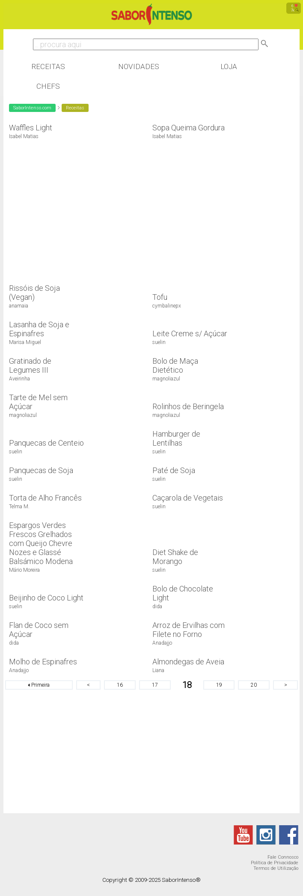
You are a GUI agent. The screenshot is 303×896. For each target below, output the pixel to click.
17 (155, 685)
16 (120, 685)
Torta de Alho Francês (45, 497)
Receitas (48, 66)
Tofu (159, 297)
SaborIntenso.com (32, 108)
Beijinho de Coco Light (46, 597)
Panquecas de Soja (41, 470)
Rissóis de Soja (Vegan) (34, 293)
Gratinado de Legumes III (30, 365)
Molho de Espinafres (43, 661)
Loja (228, 66)
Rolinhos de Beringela (188, 406)
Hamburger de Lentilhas (176, 438)
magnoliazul (166, 379)
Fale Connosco (282, 857)
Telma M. (19, 507)
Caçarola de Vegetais (187, 497)
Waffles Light (30, 127)
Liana (158, 670)
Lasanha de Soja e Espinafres (39, 329)
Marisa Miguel (25, 342)
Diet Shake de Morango (175, 557)
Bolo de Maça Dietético (175, 365)
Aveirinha (19, 379)
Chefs (48, 86)
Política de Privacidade (274, 863)
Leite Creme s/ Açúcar (189, 333)
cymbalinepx (166, 306)
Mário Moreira (24, 570)
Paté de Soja (173, 470)
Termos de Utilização (275, 868)
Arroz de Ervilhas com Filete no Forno (188, 630)
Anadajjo (162, 643)
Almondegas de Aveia (188, 661)
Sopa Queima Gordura (188, 127)
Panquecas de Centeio (46, 442)
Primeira (39, 685)
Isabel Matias (24, 136)
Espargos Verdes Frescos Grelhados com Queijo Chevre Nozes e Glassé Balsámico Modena (41, 543)
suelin (159, 342)
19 (219, 685)
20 (254, 685)
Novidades (138, 66)
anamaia (18, 306)
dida (157, 606)
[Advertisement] (75, 207)
